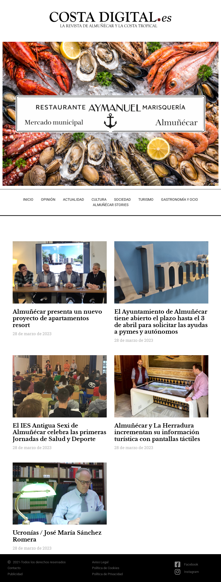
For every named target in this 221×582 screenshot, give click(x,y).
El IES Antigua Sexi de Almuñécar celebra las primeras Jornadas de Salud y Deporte (59, 432)
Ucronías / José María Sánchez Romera (57, 536)
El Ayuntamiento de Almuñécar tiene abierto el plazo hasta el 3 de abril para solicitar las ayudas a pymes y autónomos (161, 321)
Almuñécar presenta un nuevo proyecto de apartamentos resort (57, 318)
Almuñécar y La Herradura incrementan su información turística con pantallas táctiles (157, 432)
